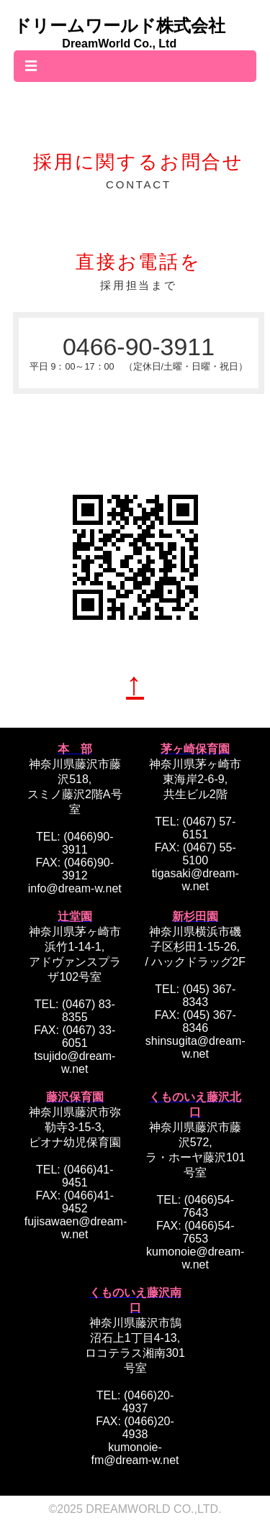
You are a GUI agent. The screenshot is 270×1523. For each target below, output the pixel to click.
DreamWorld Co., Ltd (119, 43)
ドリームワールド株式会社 (119, 25)
